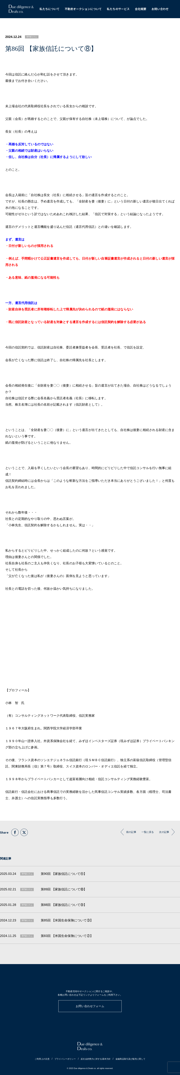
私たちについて (49, 9)
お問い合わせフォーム (90, 1006)
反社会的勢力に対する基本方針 (96, 1059)
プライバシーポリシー (65, 1059)
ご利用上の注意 (42, 1059)
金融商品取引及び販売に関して (130, 1059)
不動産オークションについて (83, 9)
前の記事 (131, 832)
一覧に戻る (148, 832)
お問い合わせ (160, 9)
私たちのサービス (118, 9)
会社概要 (140, 9)
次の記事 (164, 832)
